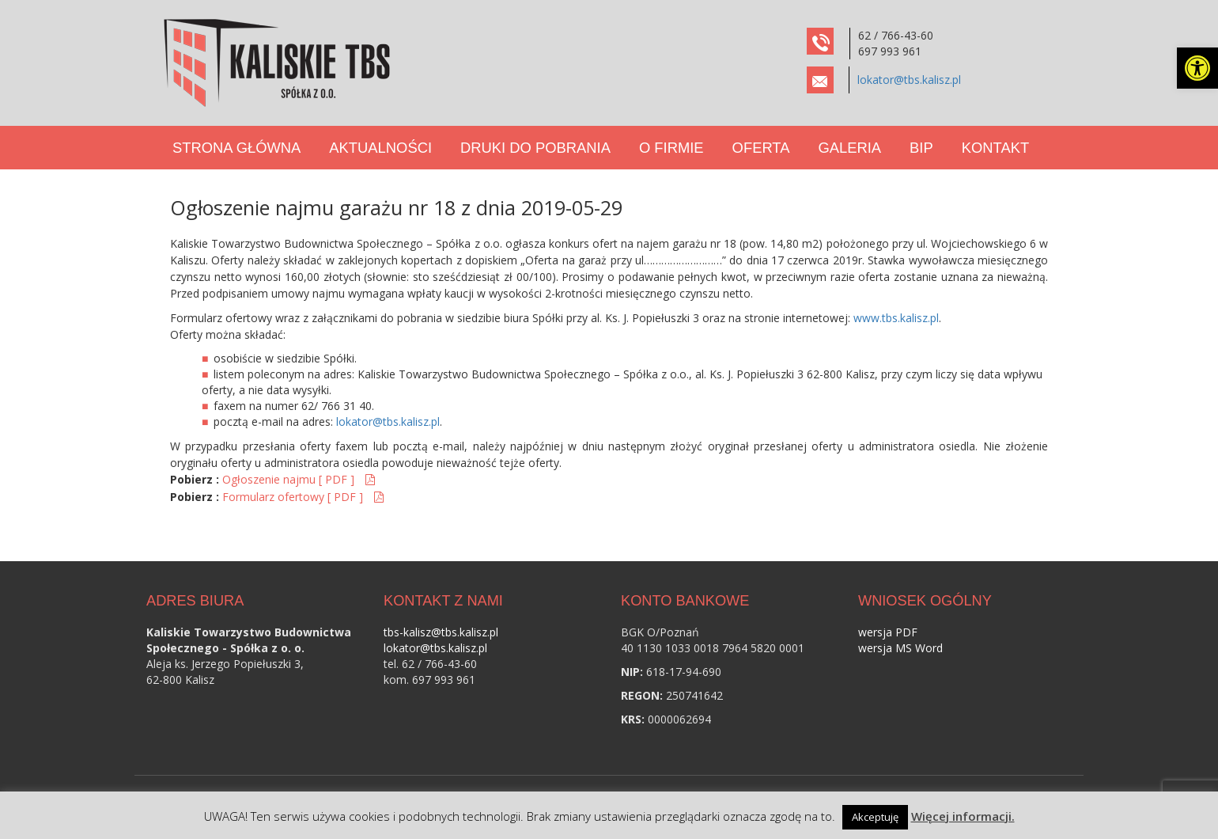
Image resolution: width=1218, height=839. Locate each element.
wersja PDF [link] (887, 632)
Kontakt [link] (995, 147)
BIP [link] (921, 147)
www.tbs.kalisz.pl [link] (896, 317)
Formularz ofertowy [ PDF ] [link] (294, 496)
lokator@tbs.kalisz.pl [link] (909, 79)
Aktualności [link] (380, 147)
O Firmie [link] (671, 147)
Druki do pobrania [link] (535, 147)
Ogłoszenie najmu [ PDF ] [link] (289, 479)
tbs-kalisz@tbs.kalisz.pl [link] (441, 632)
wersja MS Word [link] (900, 647)
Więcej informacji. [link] (963, 816)
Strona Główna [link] (236, 147)
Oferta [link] (761, 147)
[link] (1197, 68)
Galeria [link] (849, 147)
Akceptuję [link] (875, 817)
